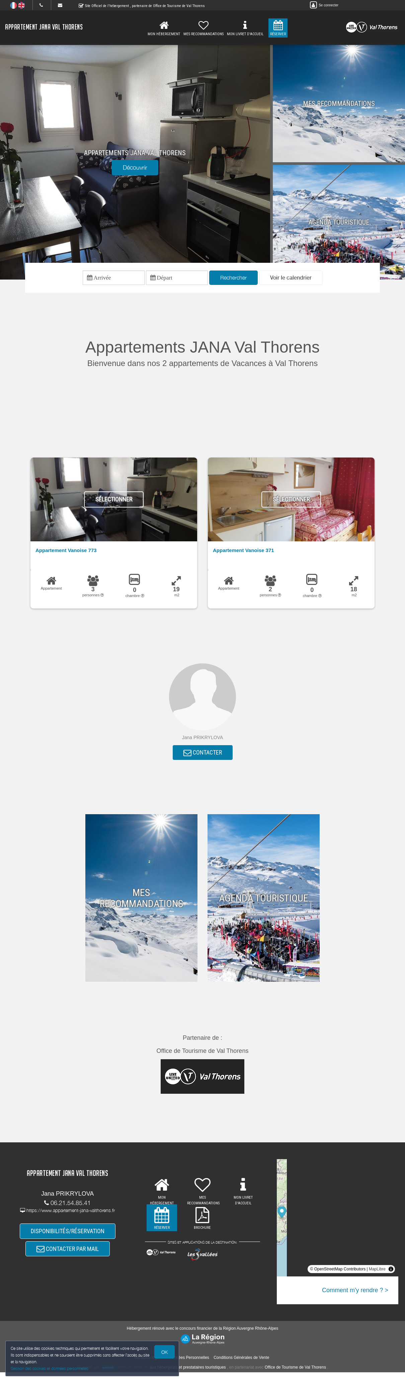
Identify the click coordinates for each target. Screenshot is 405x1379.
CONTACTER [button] (202, 757)
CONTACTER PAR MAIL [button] (67, 1256)
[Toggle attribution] (391, 1275)
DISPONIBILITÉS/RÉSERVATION (67, 1236)
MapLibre (377, 1275)
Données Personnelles (189, 1364)
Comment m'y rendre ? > (355, 1296)
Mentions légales (149, 1364)
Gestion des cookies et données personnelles (51, 1367)
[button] (291, 279)
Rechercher (233, 279)
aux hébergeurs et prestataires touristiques (188, 1374)
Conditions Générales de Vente (241, 1364)
